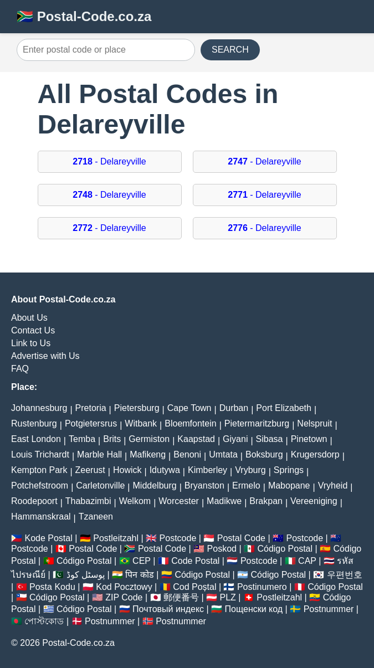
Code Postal (195, 561)
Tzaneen (96, 516)
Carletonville (100, 485)
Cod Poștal (194, 587)
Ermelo (246, 485)
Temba (82, 439)
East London (36, 439)
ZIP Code (123, 597)
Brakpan (266, 501)
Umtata (223, 454)
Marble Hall (99, 454)
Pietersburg (137, 408)
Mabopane (289, 485)
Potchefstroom (39, 485)
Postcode (178, 538)
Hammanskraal (41, 516)
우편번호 (344, 574)
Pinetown (309, 439)
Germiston (149, 439)
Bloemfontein (190, 423)
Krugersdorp (315, 454)
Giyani (235, 439)
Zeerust (90, 470)
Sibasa (269, 439)
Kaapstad (196, 439)
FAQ (20, 368)
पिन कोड (139, 574)
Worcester (178, 501)
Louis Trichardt (40, 454)
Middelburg (155, 485)
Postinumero (262, 587)
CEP (141, 561)
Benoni (187, 454)
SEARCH (230, 49)
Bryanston (204, 485)
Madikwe (224, 501)
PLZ (227, 597)
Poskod (222, 548)
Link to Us (30, 343)
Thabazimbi (88, 501)
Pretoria (90, 408)
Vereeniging (313, 501)
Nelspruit (314, 423)
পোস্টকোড (44, 621)
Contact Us (33, 330)
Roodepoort (34, 501)
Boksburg (264, 454)
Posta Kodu (52, 587)
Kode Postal (48, 538)
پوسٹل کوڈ (85, 574)
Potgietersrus (91, 423)
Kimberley (207, 470)
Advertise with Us (45, 356)
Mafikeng (148, 454)
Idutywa (165, 470)
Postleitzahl (116, 538)
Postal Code (241, 538)
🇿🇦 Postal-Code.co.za (84, 16)
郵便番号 (181, 597)
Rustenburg (34, 423)
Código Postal (284, 548)
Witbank (141, 423)
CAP (307, 561)
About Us (29, 317)
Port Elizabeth (283, 408)
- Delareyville (109, 161)
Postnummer (329, 609)
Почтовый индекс (168, 609)
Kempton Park (39, 470)
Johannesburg (39, 408)
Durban (233, 408)
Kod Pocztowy (124, 587)
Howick (127, 470)
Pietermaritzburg (256, 423)
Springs (289, 470)
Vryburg (250, 470)
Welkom (135, 501)
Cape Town (189, 408)
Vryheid (333, 485)
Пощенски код (254, 609)
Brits (112, 439)
